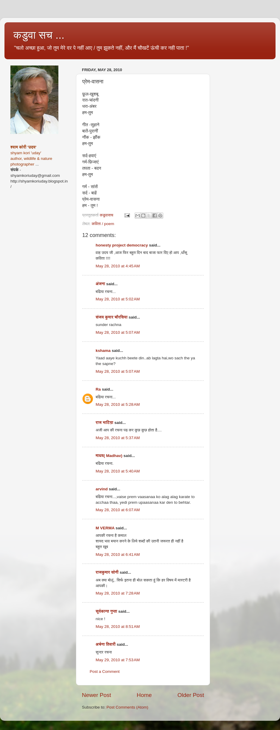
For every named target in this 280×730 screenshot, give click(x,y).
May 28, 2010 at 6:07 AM (118, 510)
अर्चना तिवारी (106, 644)
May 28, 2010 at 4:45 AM (118, 266)
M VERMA (105, 528)
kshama (103, 350)
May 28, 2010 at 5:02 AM (118, 299)
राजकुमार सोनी (107, 572)
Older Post (191, 695)
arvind (102, 489)
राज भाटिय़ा (104, 422)
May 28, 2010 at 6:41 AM (118, 554)
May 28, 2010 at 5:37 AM (118, 438)
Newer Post (96, 695)
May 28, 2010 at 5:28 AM (118, 404)
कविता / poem (103, 224)
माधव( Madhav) (109, 455)
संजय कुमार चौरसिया (111, 317)
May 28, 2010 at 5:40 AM (118, 471)
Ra (98, 389)
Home (144, 695)
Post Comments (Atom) (127, 707)
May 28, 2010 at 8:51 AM (118, 626)
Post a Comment (105, 671)
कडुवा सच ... (38, 35)
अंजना (101, 284)
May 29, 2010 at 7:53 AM (118, 660)
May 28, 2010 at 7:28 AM (118, 593)
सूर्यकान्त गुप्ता (106, 611)
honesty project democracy (122, 245)
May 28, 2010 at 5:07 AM (118, 332)
